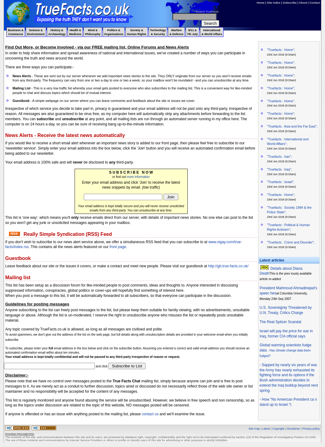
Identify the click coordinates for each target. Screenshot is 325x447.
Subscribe (290, 2)
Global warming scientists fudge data (285, 350)
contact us (150, 414)
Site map (254, 428)
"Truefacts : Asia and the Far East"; (292, 126)
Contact (314, 2)
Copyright (278, 428)
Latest (266, 428)
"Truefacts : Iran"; (279, 156)
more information (138, 176)
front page (117, 247)
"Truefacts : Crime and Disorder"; (291, 242)
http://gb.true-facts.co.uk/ (228, 266)
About (303, 2)
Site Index (273, 2)
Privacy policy (311, 428)
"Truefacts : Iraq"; (279, 169)
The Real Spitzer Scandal (280, 322)
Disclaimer (293, 428)
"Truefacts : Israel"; (280, 182)
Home (260, 2)
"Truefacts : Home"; (281, 50)
